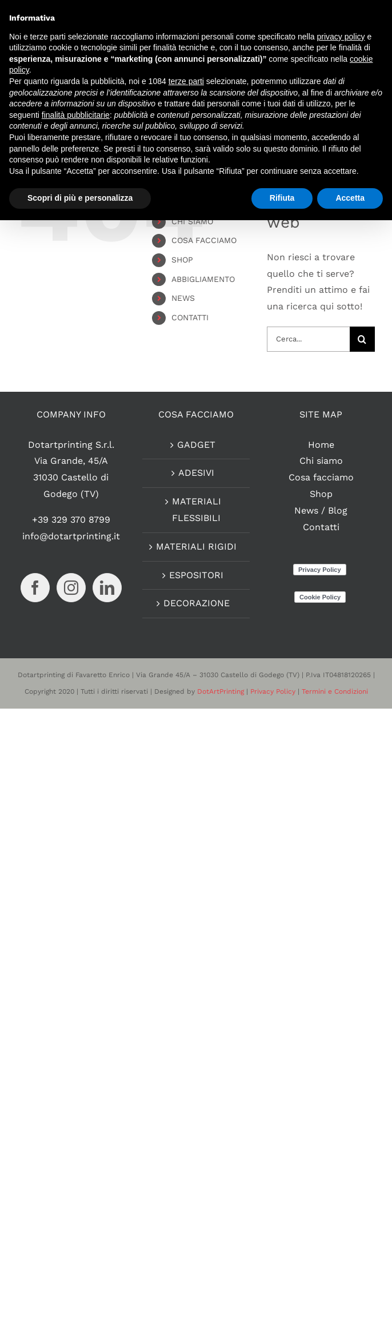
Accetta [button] (350, 197)
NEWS (183, 298)
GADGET (196, 444)
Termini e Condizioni (335, 691)
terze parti (186, 81)
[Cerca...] (308, 339)
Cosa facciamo (321, 477)
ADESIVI (196, 472)
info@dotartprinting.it (71, 536)
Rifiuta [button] (282, 197)
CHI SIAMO (192, 221)
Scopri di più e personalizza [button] (80, 197)
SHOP (182, 259)
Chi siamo (321, 460)
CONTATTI (190, 317)
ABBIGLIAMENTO (203, 279)
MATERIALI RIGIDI (196, 546)
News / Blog (320, 510)
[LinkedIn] (107, 587)
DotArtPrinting (220, 691)
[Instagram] (71, 587)
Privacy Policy (272, 691)
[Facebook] (35, 587)
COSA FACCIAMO (204, 240)
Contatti (321, 527)
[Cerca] (362, 339)
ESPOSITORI (196, 575)
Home (321, 444)
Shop (321, 493)
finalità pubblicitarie (76, 115)
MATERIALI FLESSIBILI (196, 509)
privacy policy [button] (341, 36)
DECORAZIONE (196, 603)
